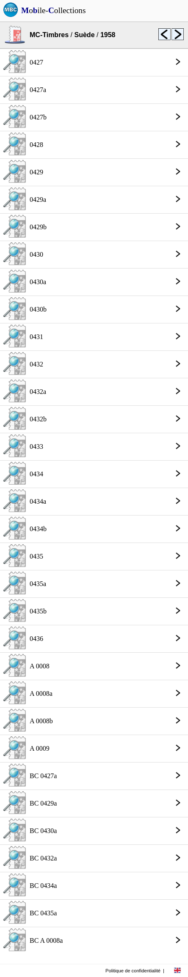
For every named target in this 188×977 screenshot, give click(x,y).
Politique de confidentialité (132, 970)
